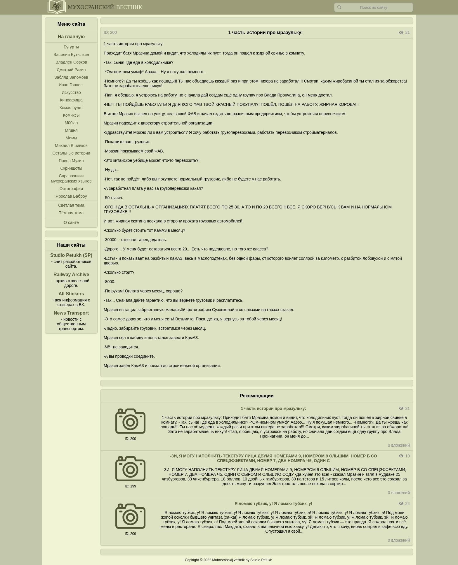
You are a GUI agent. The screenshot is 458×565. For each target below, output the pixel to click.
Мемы (71, 138)
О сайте (71, 222)
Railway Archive (71, 274)
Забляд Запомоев (71, 77)
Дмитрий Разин (71, 69)
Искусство (71, 92)
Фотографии (71, 188)
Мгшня (71, 130)
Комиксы (71, 115)
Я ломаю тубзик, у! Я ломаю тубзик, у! (273, 503)
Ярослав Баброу (71, 196)
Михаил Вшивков (71, 145)
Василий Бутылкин (71, 54)
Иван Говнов (71, 85)
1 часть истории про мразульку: (273, 408)
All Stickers (71, 293)
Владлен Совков (71, 62)
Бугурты (71, 47)
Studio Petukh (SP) (71, 255)
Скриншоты (71, 168)
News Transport (71, 312)
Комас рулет (71, 107)
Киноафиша (71, 100)
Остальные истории (71, 153)
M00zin (71, 122)
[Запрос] (373, 7)
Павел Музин (71, 160)
